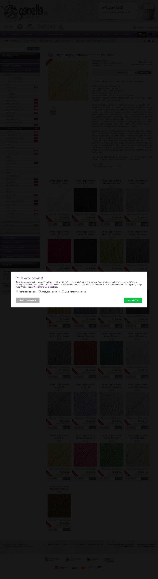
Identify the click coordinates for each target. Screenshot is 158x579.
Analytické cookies (50, 292)
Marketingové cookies (75, 292)
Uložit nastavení (27, 300)
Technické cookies (27, 292)
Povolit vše (133, 300)
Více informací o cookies (45, 287)
